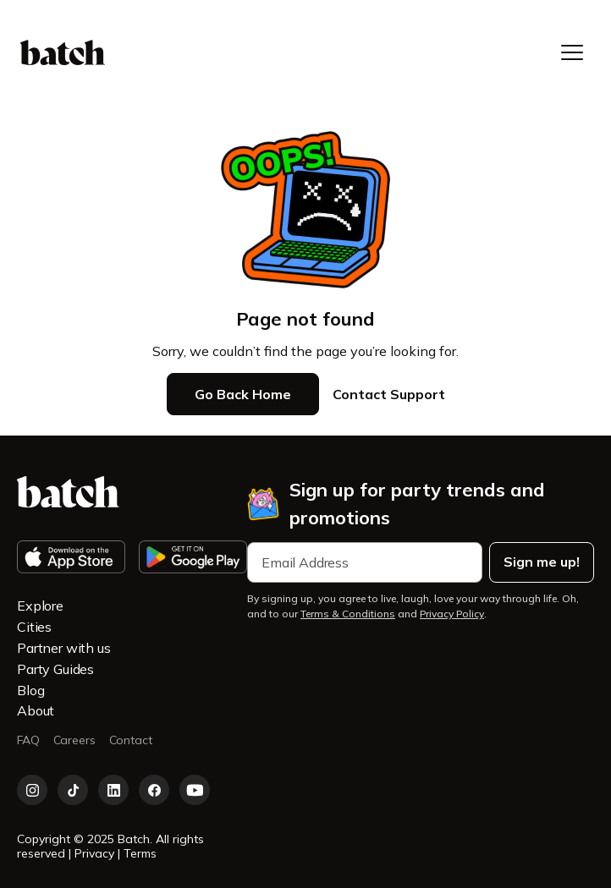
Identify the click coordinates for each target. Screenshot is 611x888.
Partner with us (64, 647)
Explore (40, 605)
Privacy (96, 853)
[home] (62, 52)
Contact (130, 740)
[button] (572, 52)
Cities (34, 626)
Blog (30, 690)
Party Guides (55, 669)
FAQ (28, 740)
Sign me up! (542, 561)
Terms (140, 853)
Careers (74, 740)
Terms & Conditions (347, 613)
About (35, 710)
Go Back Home (243, 394)
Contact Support (389, 394)
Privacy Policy (452, 613)
